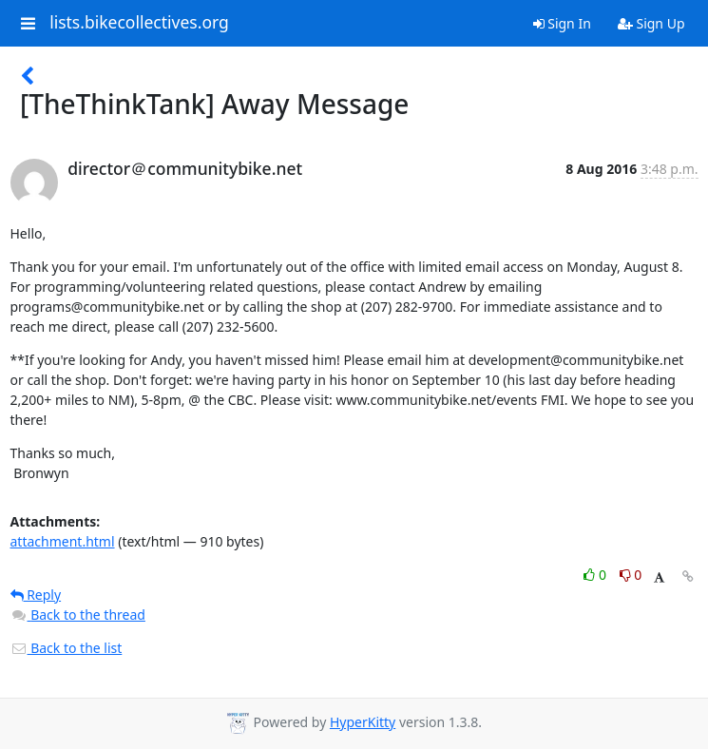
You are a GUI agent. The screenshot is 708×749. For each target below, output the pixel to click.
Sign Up (651, 23)
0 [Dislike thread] (631, 575)
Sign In (562, 23)
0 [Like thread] (596, 575)
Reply (36, 595)
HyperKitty (362, 722)
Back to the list (66, 648)
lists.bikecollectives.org (139, 22)
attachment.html (62, 541)
